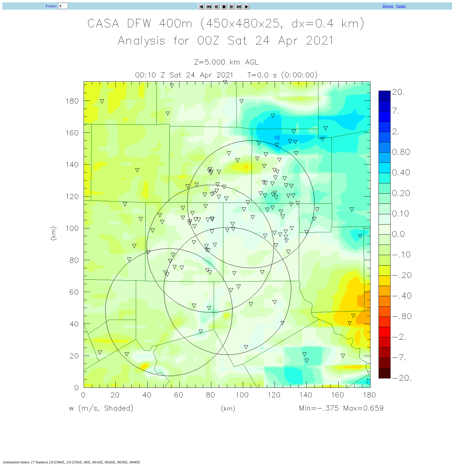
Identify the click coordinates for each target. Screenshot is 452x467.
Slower (388, 6)
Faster (401, 6)
